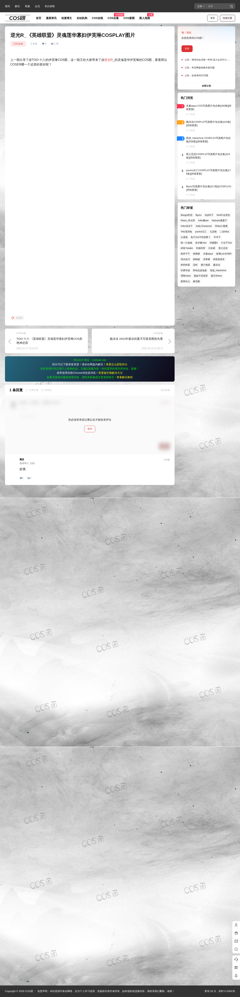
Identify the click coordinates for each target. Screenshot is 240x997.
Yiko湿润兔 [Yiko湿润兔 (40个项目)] (186, 231)
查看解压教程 (125, 872)
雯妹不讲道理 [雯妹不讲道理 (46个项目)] (201, 275)
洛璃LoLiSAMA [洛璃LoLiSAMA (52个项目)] (224, 253)
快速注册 (227, 18)
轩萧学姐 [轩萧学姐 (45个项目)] (185, 270)
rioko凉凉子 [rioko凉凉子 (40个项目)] (187, 226)
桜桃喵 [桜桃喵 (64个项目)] (196, 253)
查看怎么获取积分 (116, 859)
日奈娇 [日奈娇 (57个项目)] (211, 248)
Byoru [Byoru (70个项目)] (198, 215)
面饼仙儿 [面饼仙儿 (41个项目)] (185, 281)
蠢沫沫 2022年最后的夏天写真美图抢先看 (136, 833)
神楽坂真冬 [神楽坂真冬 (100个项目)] (219, 259)
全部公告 (206, 86)
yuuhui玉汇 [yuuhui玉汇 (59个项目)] (200, 231)
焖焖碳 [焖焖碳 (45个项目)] (196, 259)
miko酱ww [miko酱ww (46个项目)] (203, 220)
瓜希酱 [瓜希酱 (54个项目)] (206, 259)
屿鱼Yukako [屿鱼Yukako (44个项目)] (187, 248)
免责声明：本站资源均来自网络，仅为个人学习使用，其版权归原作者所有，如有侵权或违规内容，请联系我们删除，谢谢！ (106, 991)
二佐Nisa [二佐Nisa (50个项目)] (224, 231)
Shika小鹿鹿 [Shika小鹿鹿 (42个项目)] (221, 226)
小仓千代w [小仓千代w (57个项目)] (226, 242)
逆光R (108, 59)
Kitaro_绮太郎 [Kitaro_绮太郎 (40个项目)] (188, 220)
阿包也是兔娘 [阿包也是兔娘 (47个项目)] (200, 270)
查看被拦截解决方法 (110, 867)
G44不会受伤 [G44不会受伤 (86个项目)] (223, 215)
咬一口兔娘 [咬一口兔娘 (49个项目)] (186, 242)
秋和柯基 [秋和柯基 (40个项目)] (185, 265)
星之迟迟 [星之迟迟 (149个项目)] (223, 248)
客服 (27, 6)
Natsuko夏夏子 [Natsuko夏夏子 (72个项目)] (219, 220)
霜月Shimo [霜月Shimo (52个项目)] (216, 275)
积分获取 (50, 6)
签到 (7, 6)
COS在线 (18, 43)
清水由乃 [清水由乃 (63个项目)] (185, 259)
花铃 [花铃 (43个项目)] (195, 265)
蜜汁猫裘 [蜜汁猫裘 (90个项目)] (205, 265)
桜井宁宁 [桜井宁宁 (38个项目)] (185, 253)
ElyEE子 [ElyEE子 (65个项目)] (209, 215)
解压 (17, 6)
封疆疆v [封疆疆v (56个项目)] (213, 242)
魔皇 (22, 954)
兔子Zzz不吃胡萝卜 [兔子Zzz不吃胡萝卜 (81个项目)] (200, 237)
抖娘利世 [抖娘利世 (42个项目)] (200, 248)
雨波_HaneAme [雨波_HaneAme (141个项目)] (218, 270)
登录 (212, 18)
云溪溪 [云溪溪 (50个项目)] (184, 237)
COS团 (28, 991)
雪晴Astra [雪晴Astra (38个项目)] (186, 275)
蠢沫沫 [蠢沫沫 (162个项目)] (216, 265)
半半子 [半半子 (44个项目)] (217, 237)
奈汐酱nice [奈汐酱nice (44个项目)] (200, 242)
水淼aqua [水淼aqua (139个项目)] (208, 253)
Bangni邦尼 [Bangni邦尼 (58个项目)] (186, 215)
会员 (37, 6)
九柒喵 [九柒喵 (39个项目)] (213, 231)
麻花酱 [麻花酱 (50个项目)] (196, 281)
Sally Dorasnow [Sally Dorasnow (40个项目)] (204, 226)
